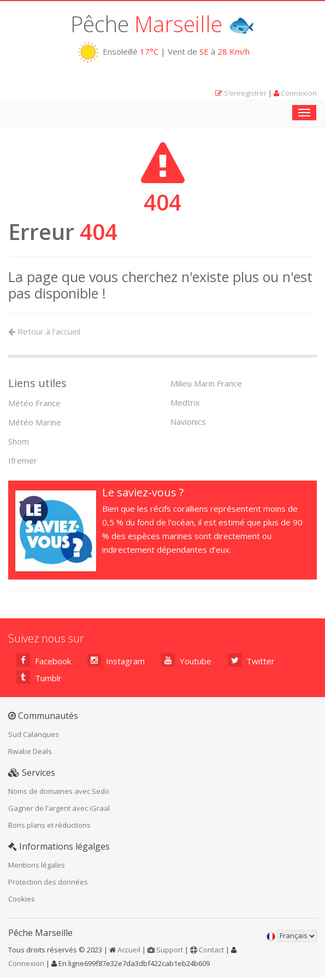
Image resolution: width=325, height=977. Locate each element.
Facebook (43, 660)
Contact (211, 950)
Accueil (128, 950)
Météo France (34, 402)
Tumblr (39, 677)
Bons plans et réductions (49, 825)
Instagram (116, 660)
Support (169, 950)
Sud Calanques (33, 734)
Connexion (299, 93)
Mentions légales (36, 865)
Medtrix (185, 402)
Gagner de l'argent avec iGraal (59, 808)
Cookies (21, 899)
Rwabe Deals (30, 751)
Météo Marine (34, 422)
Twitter (251, 660)
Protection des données (48, 882)
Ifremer (22, 460)
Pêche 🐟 (162, 24)
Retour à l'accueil (44, 331)
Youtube (186, 660)
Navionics (188, 421)
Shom (18, 441)
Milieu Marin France (206, 383)
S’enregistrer (245, 93)
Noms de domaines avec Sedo (58, 791)
